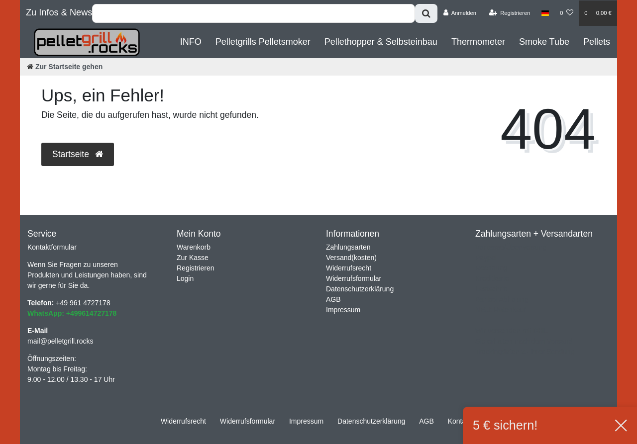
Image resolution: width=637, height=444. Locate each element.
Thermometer (478, 42)
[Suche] (426, 13)
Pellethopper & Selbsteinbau (380, 42)
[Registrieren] (509, 12)
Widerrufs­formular (247, 421)
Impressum (343, 310)
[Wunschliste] (566, 12)
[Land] (545, 12)
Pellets (596, 42)
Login (185, 278)
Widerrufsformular (353, 278)
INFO (191, 42)
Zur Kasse (193, 258)
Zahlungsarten (348, 247)
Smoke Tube (544, 42)
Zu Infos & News (59, 12)
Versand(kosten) (351, 258)
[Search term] (253, 13)
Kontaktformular (52, 247)
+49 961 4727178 (83, 303)
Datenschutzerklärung (360, 289)
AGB (333, 299)
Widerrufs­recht (183, 421)
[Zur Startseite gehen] (65, 67)
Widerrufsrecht (348, 268)
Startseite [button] (77, 154)
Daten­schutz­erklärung (371, 421)
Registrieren (195, 268)
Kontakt (459, 421)
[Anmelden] (459, 12)
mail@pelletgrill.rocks (60, 341)
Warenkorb (194, 247)
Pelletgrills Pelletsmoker (263, 42)
